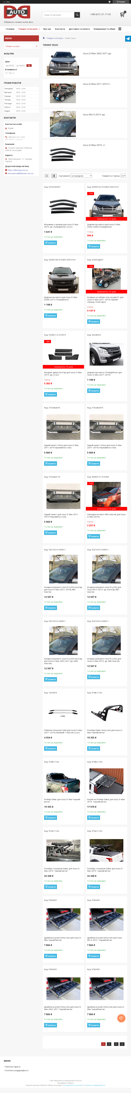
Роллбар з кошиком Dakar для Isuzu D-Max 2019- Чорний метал (62, 869)
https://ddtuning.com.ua (18, 170)
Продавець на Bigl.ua (65, 1083)
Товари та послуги (27, 29)
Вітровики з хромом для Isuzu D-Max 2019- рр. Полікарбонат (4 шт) (61, 225)
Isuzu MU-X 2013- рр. (94, 114)
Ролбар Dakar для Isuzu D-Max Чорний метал (62, 800)
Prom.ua (78, 1080)
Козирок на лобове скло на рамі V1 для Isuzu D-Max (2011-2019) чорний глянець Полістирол (105, 299)
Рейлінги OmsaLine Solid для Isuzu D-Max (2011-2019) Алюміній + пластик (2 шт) (63, 731)
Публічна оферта (12, 1066)
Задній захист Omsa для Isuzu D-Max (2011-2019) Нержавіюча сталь (104, 446)
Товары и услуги (12, 46)
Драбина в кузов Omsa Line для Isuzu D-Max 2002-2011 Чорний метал (63, 1008)
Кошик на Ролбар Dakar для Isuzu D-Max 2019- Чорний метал (106, 800)
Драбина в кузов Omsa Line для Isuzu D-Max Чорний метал (63, 938)
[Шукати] (77, 15)
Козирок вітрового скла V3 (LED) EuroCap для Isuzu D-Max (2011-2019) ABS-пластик (63, 589)
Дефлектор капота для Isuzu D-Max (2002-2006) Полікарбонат (103, 225)
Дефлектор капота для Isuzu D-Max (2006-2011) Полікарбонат (60, 298)
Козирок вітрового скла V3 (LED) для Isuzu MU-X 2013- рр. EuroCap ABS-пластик (104, 589)
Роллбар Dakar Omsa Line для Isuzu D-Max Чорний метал (105, 731)
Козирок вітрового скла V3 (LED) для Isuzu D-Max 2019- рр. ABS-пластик (104, 659)
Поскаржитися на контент (73, 1085)
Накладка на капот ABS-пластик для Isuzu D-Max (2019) (106, 515)
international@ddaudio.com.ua (20, 173)
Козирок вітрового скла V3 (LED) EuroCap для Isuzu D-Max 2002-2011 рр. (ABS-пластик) (63, 660)
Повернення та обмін (104, 29)
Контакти (60, 29)
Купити (52, 242)
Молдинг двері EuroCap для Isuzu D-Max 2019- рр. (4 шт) (63, 373)
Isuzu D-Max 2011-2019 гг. (97, 83)
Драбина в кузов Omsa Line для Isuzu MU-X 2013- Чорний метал (104, 938)
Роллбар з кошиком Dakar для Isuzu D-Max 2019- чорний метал (105, 869)
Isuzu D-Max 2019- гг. (94, 145)
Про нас (47, 29)
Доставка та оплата (79, 29)
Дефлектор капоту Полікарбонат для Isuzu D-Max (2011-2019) (104, 373)
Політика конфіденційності (17, 1070)
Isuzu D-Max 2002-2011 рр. (97, 53)
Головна (10, 29)
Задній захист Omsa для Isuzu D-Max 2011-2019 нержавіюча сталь (61, 446)
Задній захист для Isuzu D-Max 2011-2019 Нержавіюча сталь (61, 515)
